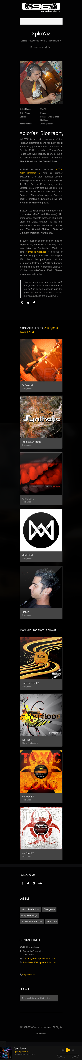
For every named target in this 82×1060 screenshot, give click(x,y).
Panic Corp (28, 498)
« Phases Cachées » (37, 251)
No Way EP (28, 796)
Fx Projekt (27, 385)
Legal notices (28, 974)
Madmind (27, 555)
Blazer (25, 612)
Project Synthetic (31, 441)
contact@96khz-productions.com (39, 958)
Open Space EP (21, 1052)
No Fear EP (28, 853)
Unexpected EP (30, 683)
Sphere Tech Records (31, 921)
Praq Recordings (29, 915)
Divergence (35, 47)
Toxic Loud (27, 332)
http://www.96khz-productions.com (39, 962)
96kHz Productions (30, 41)
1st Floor (27, 739)
